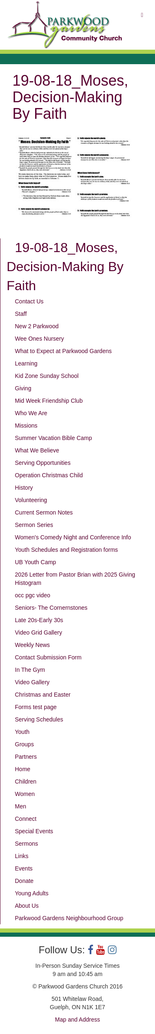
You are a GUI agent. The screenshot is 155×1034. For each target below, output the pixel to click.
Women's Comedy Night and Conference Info (73, 537)
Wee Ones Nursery (39, 338)
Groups (24, 744)
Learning (26, 363)
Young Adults (31, 893)
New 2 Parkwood (37, 326)
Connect (25, 818)
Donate (24, 881)
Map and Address (77, 1019)
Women (25, 794)
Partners (26, 756)
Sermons (26, 843)
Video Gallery (32, 682)
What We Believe (37, 450)
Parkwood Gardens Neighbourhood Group (69, 918)
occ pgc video (32, 595)
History (24, 487)
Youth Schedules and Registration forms (66, 549)
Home (22, 769)
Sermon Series (34, 525)
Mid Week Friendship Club (49, 400)
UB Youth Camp (35, 562)
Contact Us (29, 301)
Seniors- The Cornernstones (51, 607)
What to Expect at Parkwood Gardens (63, 351)
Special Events (34, 831)
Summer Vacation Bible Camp (53, 438)
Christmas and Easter (43, 694)
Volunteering (31, 500)
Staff (21, 313)
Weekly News (32, 645)
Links (22, 856)
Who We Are (31, 413)
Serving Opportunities (43, 462)
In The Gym (30, 669)
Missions (26, 425)
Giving (23, 388)
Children (25, 781)
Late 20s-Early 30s (39, 620)
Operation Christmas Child (49, 475)
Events (24, 868)
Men (20, 806)
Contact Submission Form (48, 657)
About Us (27, 905)
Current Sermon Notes (44, 512)
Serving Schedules (39, 719)
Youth (22, 732)
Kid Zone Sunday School (47, 376)
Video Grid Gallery (38, 632)
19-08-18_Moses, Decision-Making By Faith (65, 266)
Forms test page (36, 707)
